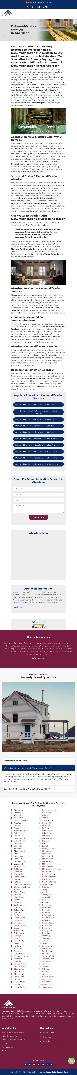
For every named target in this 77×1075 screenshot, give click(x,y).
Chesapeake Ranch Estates (22, 888)
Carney (17, 879)
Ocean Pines (47, 884)
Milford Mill (47, 864)
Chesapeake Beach (22, 884)
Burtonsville (19, 867)
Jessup (45, 818)
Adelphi (17, 815)
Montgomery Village (51, 869)
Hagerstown (19, 982)
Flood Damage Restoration (13, 1040)
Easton (17, 928)
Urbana (45, 969)
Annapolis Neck (21, 820)
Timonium (46, 961)
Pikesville (46, 910)
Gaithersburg (20, 964)
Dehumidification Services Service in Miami (34, 404)
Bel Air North (20, 838)
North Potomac (49, 882)
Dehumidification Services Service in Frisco (34, 432)
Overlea (45, 892)
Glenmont (18, 974)
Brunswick (18, 864)
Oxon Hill (46, 897)
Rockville (46, 928)
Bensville (18, 846)
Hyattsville (46, 813)
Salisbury (46, 936)
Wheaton (46, 982)
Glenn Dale (19, 977)
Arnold (17, 826)
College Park (19, 910)
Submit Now (38, 517)
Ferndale (18, 949)
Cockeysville (19, 905)
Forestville (18, 951)
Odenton (46, 887)
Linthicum (46, 851)
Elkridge (17, 936)
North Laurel (47, 879)
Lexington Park (49, 849)
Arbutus (17, 823)
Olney (44, 890)
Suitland (46, 954)
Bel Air (17, 836)
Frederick (18, 959)
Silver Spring (47, 949)
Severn (45, 943)
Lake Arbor (47, 831)
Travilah (45, 966)
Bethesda (18, 849)
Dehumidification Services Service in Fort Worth (36, 439)
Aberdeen (18, 810)
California (18, 869)
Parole (45, 902)
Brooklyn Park (20, 861)
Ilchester (46, 815)
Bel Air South (20, 841)
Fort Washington (21, 956)
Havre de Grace (20, 987)
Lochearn (46, 854)
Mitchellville (47, 867)
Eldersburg (19, 933)
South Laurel (48, 951)
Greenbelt (18, 979)
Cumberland (19, 918)
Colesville (18, 908)
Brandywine (19, 856)
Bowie (16, 854)
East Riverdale (20, 925)
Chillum (17, 895)
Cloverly (17, 902)
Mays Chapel (47, 859)
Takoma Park (48, 959)
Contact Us (6, 1043)
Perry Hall (46, 908)
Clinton (17, 900)
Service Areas (7, 1047)
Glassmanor (19, 969)
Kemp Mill (46, 823)
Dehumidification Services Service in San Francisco (38, 458)
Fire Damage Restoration (13, 1032)
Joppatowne (47, 820)
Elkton (17, 938)
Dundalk (18, 923)
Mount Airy (47, 872)
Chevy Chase (19, 892)
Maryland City (48, 856)
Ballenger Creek (21, 831)
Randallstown (48, 918)
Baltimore (18, 833)
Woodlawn (47, 987)
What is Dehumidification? (16, 761)
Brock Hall (18, 859)
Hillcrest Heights (49, 810)
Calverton (18, 872)
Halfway (17, 984)
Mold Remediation (10, 1036)
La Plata (45, 828)
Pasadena (46, 905)
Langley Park (48, 838)
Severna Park (48, 946)
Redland (46, 920)
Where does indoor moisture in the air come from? (27, 768)
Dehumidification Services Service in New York (36, 419)
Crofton (17, 915)
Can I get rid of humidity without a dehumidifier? (27, 789)
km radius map (38, 556)
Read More (18, 607)
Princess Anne (48, 915)
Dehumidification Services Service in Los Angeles (37, 445)
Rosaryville (47, 931)
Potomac (46, 913)
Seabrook (46, 941)
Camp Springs (20, 877)
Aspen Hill (18, 828)
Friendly (17, 961)
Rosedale (46, 933)
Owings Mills (47, 895)
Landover (46, 836)
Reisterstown (48, 923)
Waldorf (45, 972)
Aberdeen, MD (49, 1041)
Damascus (18, 920)
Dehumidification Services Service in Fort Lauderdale (38, 412)
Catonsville (19, 882)
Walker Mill (47, 974)
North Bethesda (49, 877)
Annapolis (18, 818)
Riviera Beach (48, 925)
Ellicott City (19, 941)
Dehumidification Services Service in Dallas (34, 426)
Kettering (46, 826)
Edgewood (19, 931)
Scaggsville (47, 938)
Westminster (48, 977)
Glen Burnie (19, 972)
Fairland (17, 946)
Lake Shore (47, 833)
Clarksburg (19, 897)
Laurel (45, 846)
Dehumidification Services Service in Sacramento (37, 464)
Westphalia (47, 979)
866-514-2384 (40, 7)
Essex (16, 943)
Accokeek (18, 813)
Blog (4, 1051)
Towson (45, 964)
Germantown (20, 966)
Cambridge (19, 874)
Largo (44, 843)
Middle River (47, 861)
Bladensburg (19, 851)
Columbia (18, 913)
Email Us (47, 1037)
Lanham (46, 841)
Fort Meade (19, 954)
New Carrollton (49, 874)
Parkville (46, 900)
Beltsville (18, 843)
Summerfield (48, 956)
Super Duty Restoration (56, 1072)
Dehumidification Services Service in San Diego (36, 451)
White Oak (47, 984)
